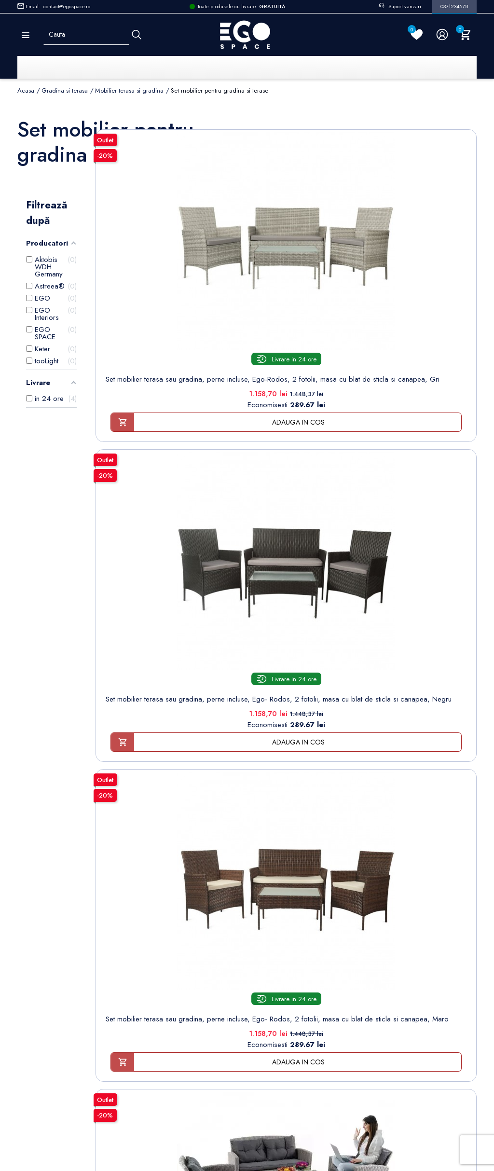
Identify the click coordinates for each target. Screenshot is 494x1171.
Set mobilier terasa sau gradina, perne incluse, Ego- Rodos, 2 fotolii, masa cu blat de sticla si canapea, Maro (415, 314)
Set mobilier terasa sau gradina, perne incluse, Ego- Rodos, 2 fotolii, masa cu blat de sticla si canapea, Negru (286, 314)
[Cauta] (136, 34)
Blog (158, 1067)
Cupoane (276, 977)
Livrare (161, 917)
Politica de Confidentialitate (193, 977)
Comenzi (275, 932)
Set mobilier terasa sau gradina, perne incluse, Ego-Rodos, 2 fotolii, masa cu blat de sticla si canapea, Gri (157, 314)
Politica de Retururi (180, 992)
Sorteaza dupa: (334, 127)
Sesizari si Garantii (179, 1007)
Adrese (273, 962)
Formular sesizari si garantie (100, 978)
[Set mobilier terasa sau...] (157, 213)
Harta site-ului (171, 1052)
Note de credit (285, 947)
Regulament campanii (183, 1022)
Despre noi (169, 947)
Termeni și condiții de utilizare (197, 932)
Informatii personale (292, 917)
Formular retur (65, 954)
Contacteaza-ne (174, 1037)
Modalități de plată (179, 962)
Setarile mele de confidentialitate (84, 1102)
